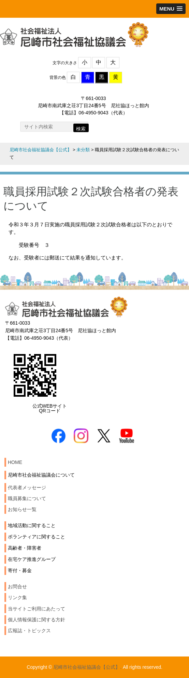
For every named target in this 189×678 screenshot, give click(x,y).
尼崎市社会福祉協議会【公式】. (87, 667)
